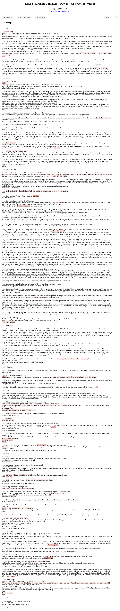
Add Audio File (41, 17)
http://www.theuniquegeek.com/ (60, 11)
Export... (107, 17)
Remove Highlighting (24, 17)
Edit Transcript (7, 17)
